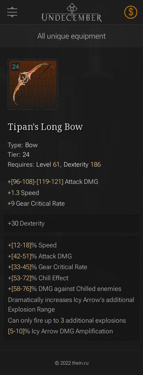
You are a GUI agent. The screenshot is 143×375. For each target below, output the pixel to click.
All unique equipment (71, 36)
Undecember (71, 11)
